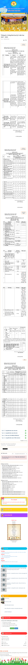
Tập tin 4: (11, 437)
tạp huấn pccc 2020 (8, 601)
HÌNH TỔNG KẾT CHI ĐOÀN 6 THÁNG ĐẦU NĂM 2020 (13, 608)
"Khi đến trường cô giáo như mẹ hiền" (8, 623)
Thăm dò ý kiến (14, 530)
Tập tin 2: (9, 433)
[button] (25, 430)
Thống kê (14, 529)
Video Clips (14, 526)
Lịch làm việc (14, 541)
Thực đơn (14, 524)
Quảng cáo (14, 531)
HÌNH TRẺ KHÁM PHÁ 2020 (9, 605)
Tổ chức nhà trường (14, 540)
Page (14, 535)
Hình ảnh (14, 525)
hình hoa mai (7, 598)
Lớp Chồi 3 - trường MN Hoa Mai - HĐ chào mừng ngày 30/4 (17, 573)
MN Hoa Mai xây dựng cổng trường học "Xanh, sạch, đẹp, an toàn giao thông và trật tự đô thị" (16, 569)
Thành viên (14, 527)
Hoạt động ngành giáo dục (14, 539)
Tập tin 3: (10, 435)
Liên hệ (14, 528)
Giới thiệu (14, 521)
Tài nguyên (14, 537)
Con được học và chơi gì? (6, 622)
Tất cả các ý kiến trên (5, 626)
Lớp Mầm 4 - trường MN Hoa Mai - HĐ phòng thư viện (16, 587)
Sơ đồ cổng (14, 538)
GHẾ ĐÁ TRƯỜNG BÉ (8, 611)
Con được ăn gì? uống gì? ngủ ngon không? (9, 625)
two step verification (14, 536)
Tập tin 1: (9, 430)
